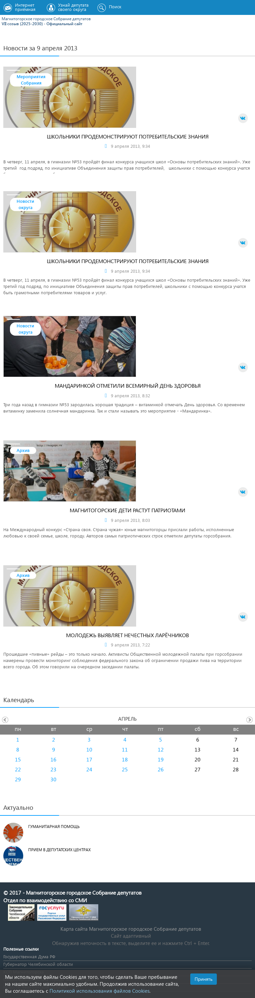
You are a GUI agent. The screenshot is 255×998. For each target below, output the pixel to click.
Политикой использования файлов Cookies (99, 990)
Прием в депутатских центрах (59, 849)
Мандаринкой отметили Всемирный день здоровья (128, 385)
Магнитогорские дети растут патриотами (127, 510)
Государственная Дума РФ (29, 956)
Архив (23, 450)
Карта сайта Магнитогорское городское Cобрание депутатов (130, 928)
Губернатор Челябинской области (38, 964)
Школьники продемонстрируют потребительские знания (128, 136)
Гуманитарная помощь (54, 826)
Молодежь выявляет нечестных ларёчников (127, 635)
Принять (203, 979)
